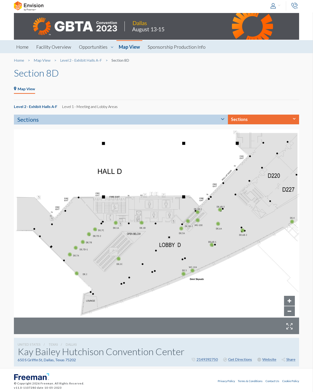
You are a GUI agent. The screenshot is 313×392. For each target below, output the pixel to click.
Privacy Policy (226, 381)
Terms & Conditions (250, 381)
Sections (28, 119)
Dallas (71, 344)
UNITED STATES (29, 344)
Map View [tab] (24, 88)
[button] (276, 6)
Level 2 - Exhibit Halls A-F (81, 60)
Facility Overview (53, 47)
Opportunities (93, 47)
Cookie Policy (290, 381)
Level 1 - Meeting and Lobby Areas (90, 106)
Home (22, 47)
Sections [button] (239, 119)
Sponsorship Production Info (177, 47)
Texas (53, 344)
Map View (129, 47)
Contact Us (272, 381)
